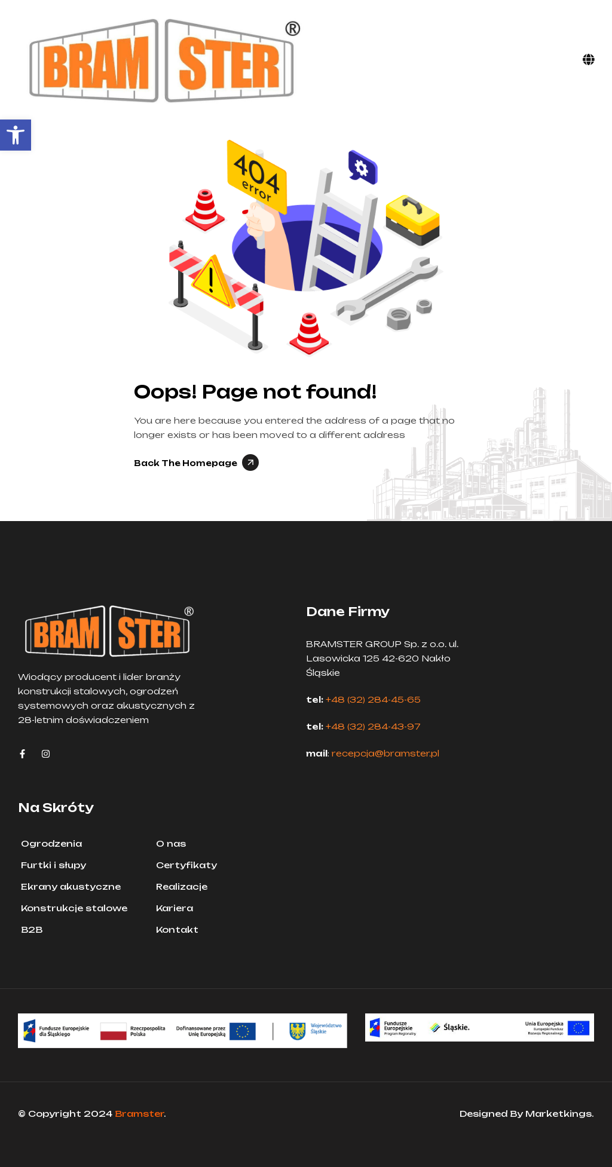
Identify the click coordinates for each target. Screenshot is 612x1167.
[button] (15, 135)
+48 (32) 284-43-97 (373, 726)
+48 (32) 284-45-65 (373, 699)
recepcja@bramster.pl (385, 753)
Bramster (139, 1113)
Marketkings (558, 1113)
